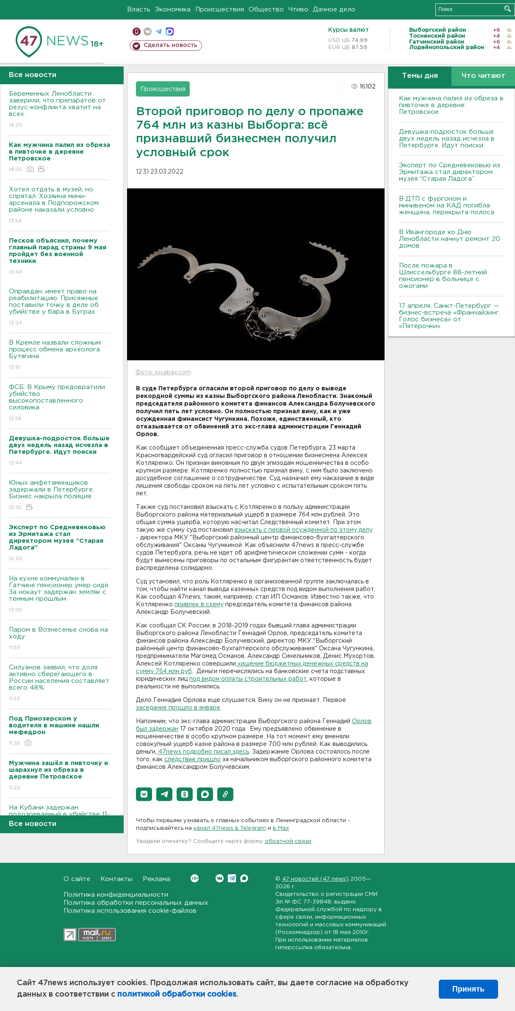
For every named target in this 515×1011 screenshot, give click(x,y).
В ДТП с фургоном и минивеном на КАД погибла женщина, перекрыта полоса (446, 205)
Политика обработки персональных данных (136, 903)
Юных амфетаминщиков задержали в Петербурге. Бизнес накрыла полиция (59, 495)
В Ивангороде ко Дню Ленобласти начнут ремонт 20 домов (449, 239)
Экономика (173, 9)
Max (244, 878)
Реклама (156, 879)
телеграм (159, 32)
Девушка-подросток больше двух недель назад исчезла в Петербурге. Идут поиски (447, 138)
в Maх (281, 828)
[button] (144, 794)
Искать (507, 9)
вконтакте (148, 32)
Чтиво (298, 9)
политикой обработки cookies (176, 994)
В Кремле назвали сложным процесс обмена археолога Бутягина (59, 355)
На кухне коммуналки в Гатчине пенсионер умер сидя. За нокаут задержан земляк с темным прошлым (59, 594)
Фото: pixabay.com (163, 372)
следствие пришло (192, 759)
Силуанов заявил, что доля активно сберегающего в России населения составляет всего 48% (59, 683)
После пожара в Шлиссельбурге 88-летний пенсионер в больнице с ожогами (443, 276)
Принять (468, 989)
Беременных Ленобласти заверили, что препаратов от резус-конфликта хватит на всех (59, 110)
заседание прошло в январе (178, 707)
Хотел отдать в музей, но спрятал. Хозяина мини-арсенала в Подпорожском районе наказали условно (59, 205)
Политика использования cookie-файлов (130, 911)
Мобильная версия (137, 32)
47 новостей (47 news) (315, 879)
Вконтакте (195, 878)
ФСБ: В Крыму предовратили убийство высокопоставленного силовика (59, 403)
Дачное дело (334, 9)
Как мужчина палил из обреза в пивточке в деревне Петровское (451, 105)
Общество (266, 9)
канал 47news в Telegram (230, 828)
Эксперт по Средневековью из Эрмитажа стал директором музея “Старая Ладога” (449, 172)
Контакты (116, 879)
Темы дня (420, 76)
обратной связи (288, 841)
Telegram (232, 878)
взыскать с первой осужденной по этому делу (304, 530)
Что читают (483, 76)
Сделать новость (170, 45)
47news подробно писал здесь (203, 751)
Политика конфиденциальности (116, 895)
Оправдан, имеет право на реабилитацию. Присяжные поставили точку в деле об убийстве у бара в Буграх (59, 307)
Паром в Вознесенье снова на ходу (59, 639)
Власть (138, 9)
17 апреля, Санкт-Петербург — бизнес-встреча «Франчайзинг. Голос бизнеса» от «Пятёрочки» (449, 316)
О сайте (77, 879)
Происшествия (219, 9)
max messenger (170, 32)
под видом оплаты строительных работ (248, 679)
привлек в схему (199, 604)
